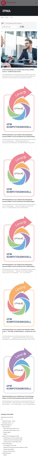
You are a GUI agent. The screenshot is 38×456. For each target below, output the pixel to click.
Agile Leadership (6, 427)
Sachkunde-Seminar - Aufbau (8, 421)
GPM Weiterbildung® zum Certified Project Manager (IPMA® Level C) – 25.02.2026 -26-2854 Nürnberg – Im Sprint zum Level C (19, 331)
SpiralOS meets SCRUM (8, 449)
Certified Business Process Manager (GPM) (12, 440)
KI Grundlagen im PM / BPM (9, 446)
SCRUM (5, 434)
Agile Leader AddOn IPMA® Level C (11, 429)
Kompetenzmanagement (6, 425)
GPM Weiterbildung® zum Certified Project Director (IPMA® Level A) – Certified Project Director (18, 71)
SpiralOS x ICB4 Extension (9, 451)
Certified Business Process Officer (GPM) (12, 442)
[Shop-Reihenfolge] (10, 27)
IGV (2, 419)
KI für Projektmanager (7, 444)
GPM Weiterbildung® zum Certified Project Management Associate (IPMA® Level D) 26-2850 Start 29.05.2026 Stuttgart (18, 201)
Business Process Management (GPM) (10, 436)
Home (2, 17)
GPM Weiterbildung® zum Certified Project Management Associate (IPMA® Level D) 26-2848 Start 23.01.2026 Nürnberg (18, 136)
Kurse (7, 17)
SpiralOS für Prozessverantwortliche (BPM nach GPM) (15, 447)
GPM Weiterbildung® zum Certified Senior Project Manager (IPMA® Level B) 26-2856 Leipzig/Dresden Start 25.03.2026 (18, 397)
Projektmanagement (6, 453)
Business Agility (7, 432)
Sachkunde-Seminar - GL (7, 423)
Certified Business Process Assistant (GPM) (12, 438)
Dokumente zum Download (7, 417)
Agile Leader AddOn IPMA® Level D (11, 430)
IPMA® (5, 455)
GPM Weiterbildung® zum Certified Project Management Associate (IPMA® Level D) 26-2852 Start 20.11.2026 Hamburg (18, 266)
